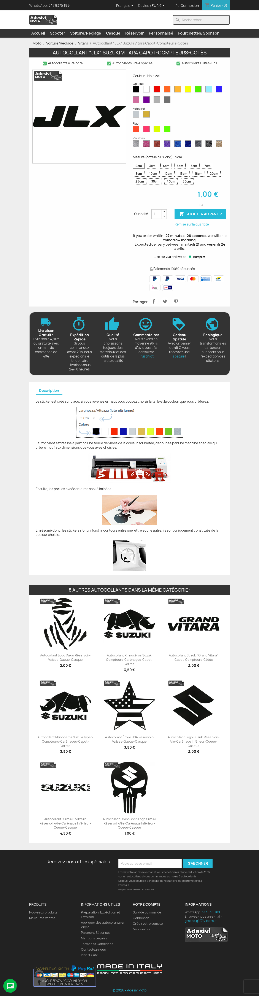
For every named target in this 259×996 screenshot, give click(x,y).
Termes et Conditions (97, 944)
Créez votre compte (148, 923)
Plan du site (89, 955)
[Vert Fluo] (168, 130)
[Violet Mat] (147, 100)
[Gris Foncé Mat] (168, 100)
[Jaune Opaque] (189, 90)
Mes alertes (141, 929)
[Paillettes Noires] (209, 144)
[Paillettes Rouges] (158, 144)
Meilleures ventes (42, 918)
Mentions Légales (94, 938)
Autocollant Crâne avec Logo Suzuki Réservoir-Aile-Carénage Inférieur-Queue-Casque (129, 823)
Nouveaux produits (43, 912)
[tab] (49, 391)
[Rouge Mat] (158, 90)
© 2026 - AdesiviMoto (129, 990)
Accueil (38, 33)
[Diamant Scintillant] (137, 144)
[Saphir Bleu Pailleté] (178, 144)
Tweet (164, 301)
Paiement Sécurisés (96, 933)
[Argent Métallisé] (137, 115)
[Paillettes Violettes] (168, 144)
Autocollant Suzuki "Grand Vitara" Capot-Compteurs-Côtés (193, 657)
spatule (178, 356)
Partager (153, 301)
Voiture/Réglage (85, 33)
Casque (113, 33)
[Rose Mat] (137, 100)
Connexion (141, 918)
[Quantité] (156, 214)
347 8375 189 (59, 5)
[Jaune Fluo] (158, 130)
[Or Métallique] (147, 115)
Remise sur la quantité (192, 224)
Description (49, 390)
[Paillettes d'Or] (220, 144)
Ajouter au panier (200, 214)
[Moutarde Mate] (178, 90)
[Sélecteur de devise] (159, 5)
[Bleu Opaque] (209, 90)
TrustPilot (146, 356)
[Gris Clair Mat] (158, 100)
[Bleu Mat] (220, 90)
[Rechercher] (201, 20)
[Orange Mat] (168, 90)
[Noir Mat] (137, 90)
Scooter (57, 33)
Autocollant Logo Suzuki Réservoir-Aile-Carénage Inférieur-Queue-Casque (193, 741)
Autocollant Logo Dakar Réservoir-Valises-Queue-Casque (65, 657)
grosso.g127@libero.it (201, 921)
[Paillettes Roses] (147, 144)
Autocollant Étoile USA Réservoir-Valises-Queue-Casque (129, 739)
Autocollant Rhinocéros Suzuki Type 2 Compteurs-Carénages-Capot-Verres (65, 741)
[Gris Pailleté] (199, 144)
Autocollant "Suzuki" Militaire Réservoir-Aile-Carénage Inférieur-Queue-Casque (65, 823)
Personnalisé (161, 33)
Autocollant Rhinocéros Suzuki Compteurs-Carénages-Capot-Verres (129, 659)
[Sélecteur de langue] (125, 5)
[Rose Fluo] (147, 130)
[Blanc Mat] (147, 90)
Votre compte (146, 904)
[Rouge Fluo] (137, 130)
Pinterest (176, 301)
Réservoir (134, 33)
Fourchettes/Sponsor (198, 33)
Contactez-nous (93, 949)
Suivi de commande (147, 912)
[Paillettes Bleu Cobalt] (189, 144)
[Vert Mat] (199, 90)
